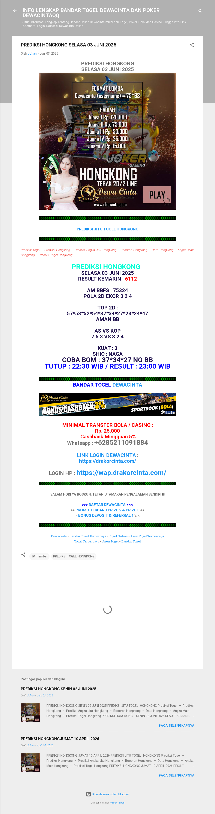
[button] (191, 45)
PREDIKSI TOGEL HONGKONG (74, 556)
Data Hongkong (162, 250)
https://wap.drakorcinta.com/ (121, 473)
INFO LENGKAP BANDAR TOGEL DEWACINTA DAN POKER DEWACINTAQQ (91, 12)
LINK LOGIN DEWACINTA (106, 455)
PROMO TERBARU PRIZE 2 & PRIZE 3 (107, 510)
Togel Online (118, 536)
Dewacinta (59, 536)
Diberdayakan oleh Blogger (107, 794)
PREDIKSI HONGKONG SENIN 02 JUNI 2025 (58, 689)
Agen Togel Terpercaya (147, 536)
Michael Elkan (117, 802)
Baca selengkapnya (176, 725)
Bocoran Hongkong (134, 250)
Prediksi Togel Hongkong (55, 255)
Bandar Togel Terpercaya (87, 536)
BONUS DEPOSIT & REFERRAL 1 (106, 515)
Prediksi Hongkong (57, 250)
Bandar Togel (131, 541)
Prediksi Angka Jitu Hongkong (95, 250)
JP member (39, 556)
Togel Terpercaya (86, 541)
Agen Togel (110, 541)
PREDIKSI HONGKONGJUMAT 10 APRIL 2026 (60, 738)
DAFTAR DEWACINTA (107, 504)
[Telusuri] (200, 11)
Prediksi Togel (30, 250)
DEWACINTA (127, 385)
